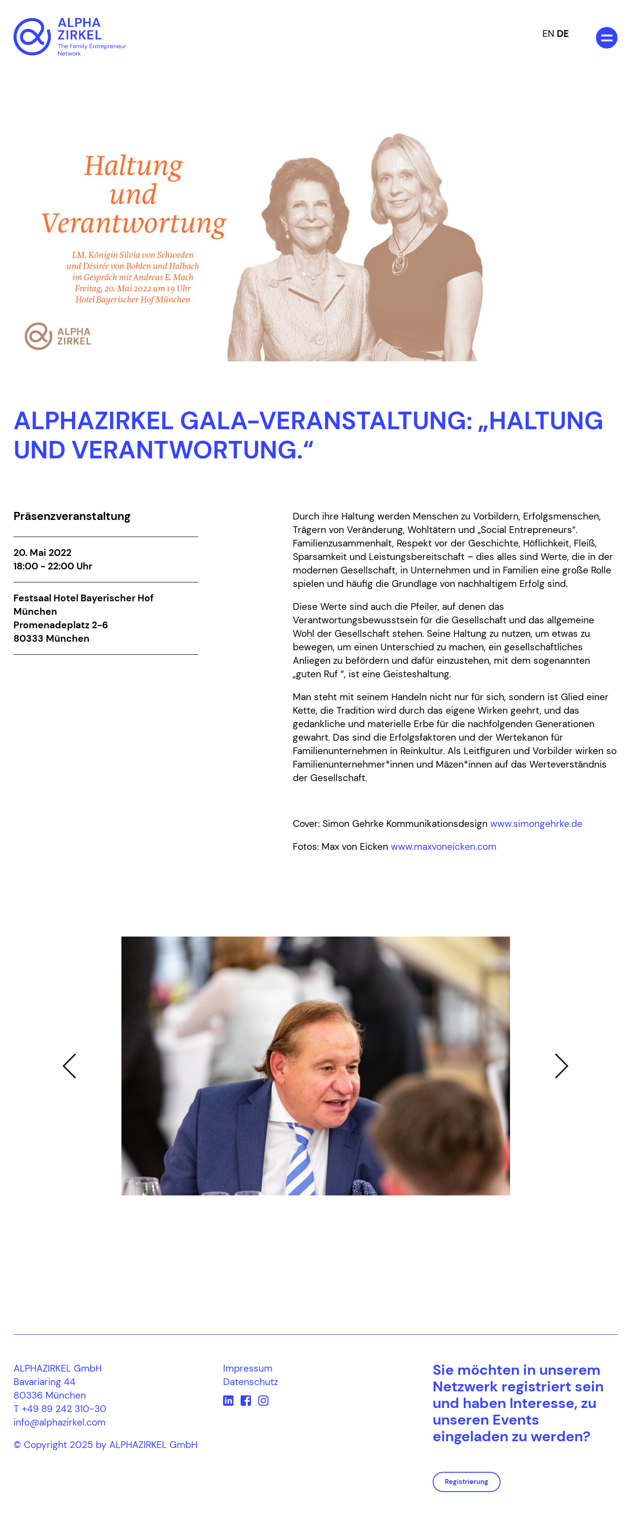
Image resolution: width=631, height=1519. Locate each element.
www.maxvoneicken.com (444, 846)
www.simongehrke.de (536, 823)
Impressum (248, 1368)
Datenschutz (250, 1382)
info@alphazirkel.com (59, 1422)
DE (563, 33)
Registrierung (466, 1481)
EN (548, 33)
